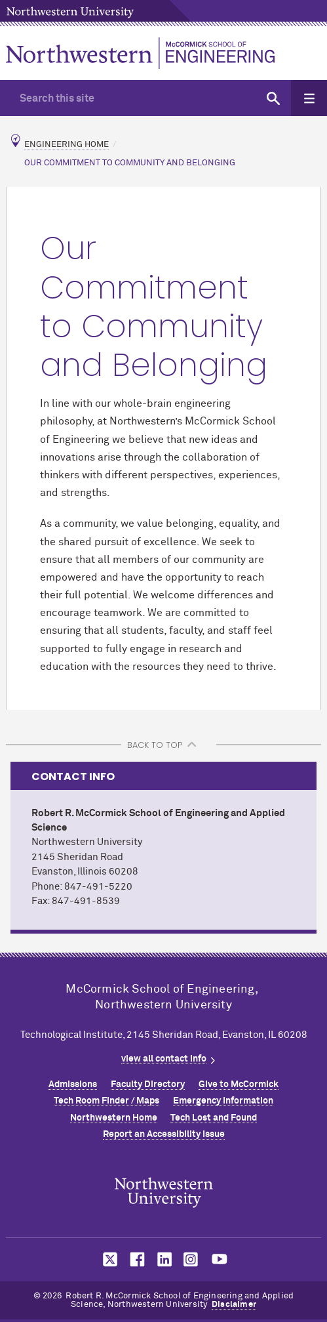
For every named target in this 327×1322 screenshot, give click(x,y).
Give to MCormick (239, 1084)
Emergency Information (223, 1100)
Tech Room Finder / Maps (106, 1100)
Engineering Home (66, 144)
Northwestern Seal (164, 1193)
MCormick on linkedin (164, 1259)
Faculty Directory (148, 1084)
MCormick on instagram (191, 1259)
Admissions (72, 1084)
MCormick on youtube (219, 1259)
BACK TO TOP (154, 745)
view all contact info (163, 1059)
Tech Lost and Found (213, 1118)
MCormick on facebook (135, 1259)
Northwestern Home (113, 1118)
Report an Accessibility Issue (164, 1134)
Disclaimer (234, 1304)
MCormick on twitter (107, 1259)
